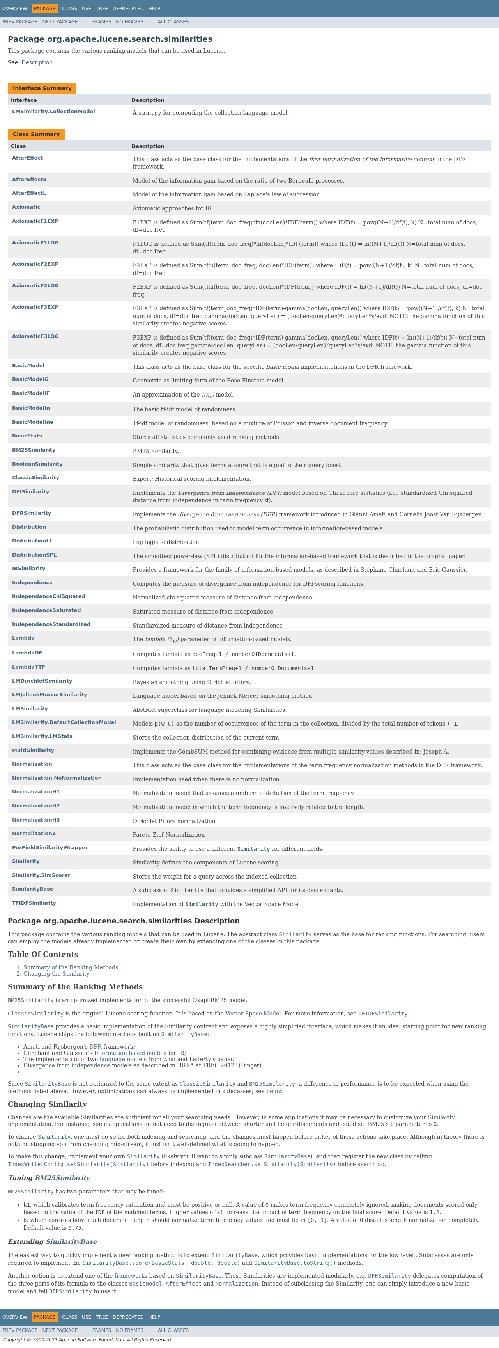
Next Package (60, 22)
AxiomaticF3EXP (35, 307)
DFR (95, 1047)
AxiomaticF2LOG (35, 285)
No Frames (129, 22)
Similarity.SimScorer (41, 875)
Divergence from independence (66, 1065)
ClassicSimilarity (35, 477)
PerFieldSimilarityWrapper (50, 847)
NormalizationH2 (36, 806)
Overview (14, 8)
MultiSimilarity (33, 750)
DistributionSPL (34, 555)
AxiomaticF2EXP (35, 264)
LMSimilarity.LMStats (42, 736)
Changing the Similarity (56, 974)
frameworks (131, 1276)
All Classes (173, 22)
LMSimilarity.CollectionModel (53, 111)
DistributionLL (32, 541)
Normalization (32, 764)
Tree (102, 8)
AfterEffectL (29, 193)
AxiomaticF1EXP (35, 221)
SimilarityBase (32, 889)
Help (155, 8)
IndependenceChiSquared (48, 596)
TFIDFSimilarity (34, 903)
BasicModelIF (31, 393)
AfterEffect (27, 158)
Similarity (26, 861)
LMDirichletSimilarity (42, 681)
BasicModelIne (32, 422)
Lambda (23, 638)
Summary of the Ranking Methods (70, 967)
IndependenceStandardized (51, 624)
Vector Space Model (253, 1013)
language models (123, 1059)
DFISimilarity (30, 491)
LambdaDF (27, 653)
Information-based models (130, 1053)
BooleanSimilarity (37, 464)
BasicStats (27, 436)
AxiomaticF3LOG (35, 336)
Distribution (29, 527)
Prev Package (20, 22)
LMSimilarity (30, 708)
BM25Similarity (34, 450)
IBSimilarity (28, 568)
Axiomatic (26, 207)
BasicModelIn (31, 408)
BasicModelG (30, 379)
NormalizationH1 (36, 792)
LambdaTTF (28, 667)
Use (86, 8)
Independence (32, 582)
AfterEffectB (29, 179)
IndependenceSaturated (46, 610)
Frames (101, 22)
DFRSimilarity (31, 513)
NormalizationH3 (36, 820)
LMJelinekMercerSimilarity (49, 694)
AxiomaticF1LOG (35, 242)
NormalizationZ (34, 833)
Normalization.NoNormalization (57, 778)
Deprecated (128, 8)
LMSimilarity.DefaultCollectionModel (64, 722)
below (274, 1091)
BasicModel (28, 365)
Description (37, 62)
